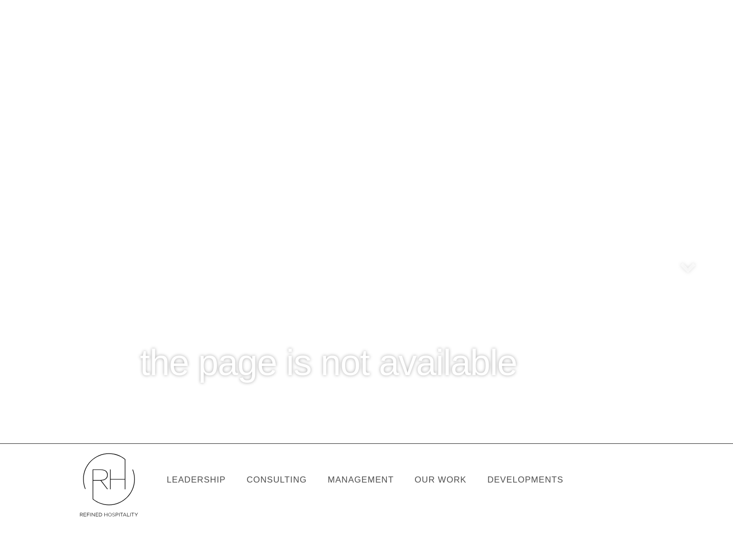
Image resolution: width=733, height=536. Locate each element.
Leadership (195, 480)
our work (441, 480)
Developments (525, 480)
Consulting (276, 480)
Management (361, 480)
